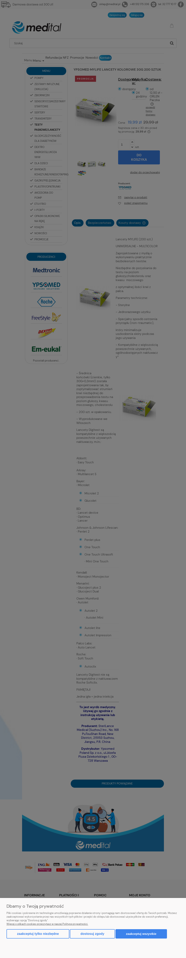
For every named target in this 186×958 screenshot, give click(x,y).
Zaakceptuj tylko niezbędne (38, 933)
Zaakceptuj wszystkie (141, 933)
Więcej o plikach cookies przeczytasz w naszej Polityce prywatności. (47, 924)
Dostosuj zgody (92, 933)
